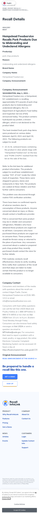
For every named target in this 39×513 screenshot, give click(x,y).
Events (5, 441)
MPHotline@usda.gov (11, 332)
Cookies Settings (19, 505)
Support (25, 447)
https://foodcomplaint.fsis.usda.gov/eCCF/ (19, 350)
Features (5, 419)
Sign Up (10, 384)
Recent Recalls (14, 8)
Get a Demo (10, 377)
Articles (5, 437)
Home (4, 8)
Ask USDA (18, 326)
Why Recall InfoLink (10, 414)
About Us (25, 414)
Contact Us (26, 419)
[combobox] (9, 3)
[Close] (35, 493)
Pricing (5, 423)
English (7, 3)
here (19, 166)
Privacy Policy (25, 483)
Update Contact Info (28, 442)
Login (24, 437)
